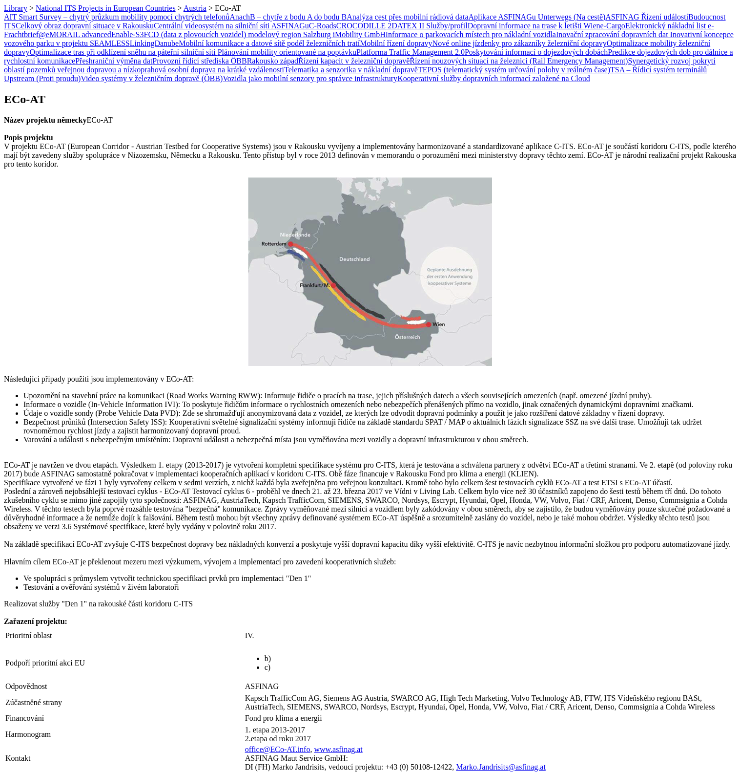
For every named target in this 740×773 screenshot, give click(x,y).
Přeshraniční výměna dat (113, 61)
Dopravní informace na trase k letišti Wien (534, 25)
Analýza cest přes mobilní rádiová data (407, 17)
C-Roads (322, 25)
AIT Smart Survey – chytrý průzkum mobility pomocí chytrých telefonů (116, 17)
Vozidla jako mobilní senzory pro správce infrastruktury (310, 78)
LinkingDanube (154, 43)
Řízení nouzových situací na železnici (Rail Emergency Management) (519, 61)
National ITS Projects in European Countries (106, 8)
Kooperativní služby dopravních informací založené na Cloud (493, 78)
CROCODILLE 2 (363, 25)
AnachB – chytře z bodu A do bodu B (288, 17)
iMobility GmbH (359, 34)
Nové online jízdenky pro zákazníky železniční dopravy (519, 43)
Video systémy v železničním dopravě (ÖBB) (152, 78)
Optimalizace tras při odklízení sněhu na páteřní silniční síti (123, 52)
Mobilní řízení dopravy (396, 43)
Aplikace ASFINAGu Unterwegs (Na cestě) (537, 17)
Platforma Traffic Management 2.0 (410, 52)
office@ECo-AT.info (277, 749)
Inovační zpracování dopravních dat (613, 34)
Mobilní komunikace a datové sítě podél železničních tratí (269, 43)
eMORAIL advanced (78, 34)
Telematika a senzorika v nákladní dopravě (351, 69)
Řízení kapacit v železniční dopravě (354, 61)
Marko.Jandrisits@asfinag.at (501, 767)
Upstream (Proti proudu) (42, 78)
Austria (195, 8)
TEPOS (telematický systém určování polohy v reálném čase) (514, 69)
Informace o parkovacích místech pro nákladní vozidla (471, 34)
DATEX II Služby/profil (429, 25)
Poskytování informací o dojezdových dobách (536, 52)
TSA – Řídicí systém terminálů (658, 69)
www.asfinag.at (338, 749)
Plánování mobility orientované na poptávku (287, 52)
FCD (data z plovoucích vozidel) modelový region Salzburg (238, 34)
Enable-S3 (127, 34)
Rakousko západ (272, 61)
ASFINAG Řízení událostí (646, 17)
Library (15, 8)
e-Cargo (612, 25)
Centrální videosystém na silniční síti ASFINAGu (231, 25)
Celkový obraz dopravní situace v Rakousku (85, 25)
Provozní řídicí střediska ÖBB (199, 61)
